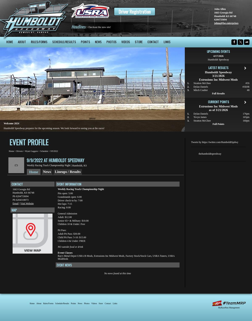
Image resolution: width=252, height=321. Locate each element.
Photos (111, 42)
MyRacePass (229, 303)
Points (85, 42)
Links (167, 42)
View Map (32, 235)
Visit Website (27, 203)
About (22, 42)
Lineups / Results (68, 172)
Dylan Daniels (201, 86)
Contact (153, 42)
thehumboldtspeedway (210, 153)
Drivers (19, 151)
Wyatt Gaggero (31, 151)
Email (16, 203)
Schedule (44, 151)
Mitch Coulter (201, 90)
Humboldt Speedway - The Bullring (34, 18)
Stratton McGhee (202, 83)
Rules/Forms (39, 42)
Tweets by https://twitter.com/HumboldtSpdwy (214, 142)
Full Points (218, 124)
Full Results (218, 93)
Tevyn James (200, 117)
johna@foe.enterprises (226, 23)
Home (9, 42)
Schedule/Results (64, 42)
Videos (125, 42)
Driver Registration (135, 11)
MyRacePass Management (229, 307)
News (98, 42)
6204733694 (220, 19)
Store (139, 42)
